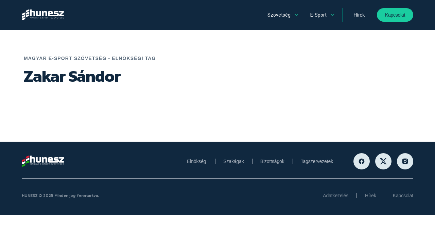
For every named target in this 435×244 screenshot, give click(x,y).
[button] (283, 15)
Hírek (359, 15)
